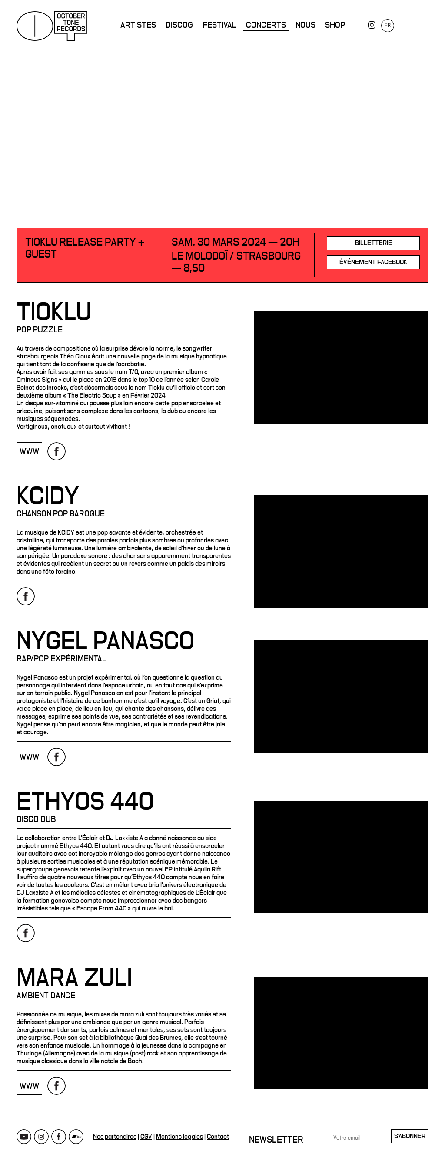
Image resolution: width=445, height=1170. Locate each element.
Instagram (41, 1136)
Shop (335, 25)
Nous (305, 25)
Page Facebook (56, 451)
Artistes (138, 25)
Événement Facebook (373, 262)
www (29, 451)
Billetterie (373, 243)
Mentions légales (179, 1136)
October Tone (52, 26)
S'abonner (409, 1136)
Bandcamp (76, 1136)
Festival (219, 25)
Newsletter (276, 1139)
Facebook (58, 1136)
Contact (218, 1136)
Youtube (24, 1136)
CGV (146, 1136)
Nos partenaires (114, 1136)
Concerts (266, 25)
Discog (179, 25)
